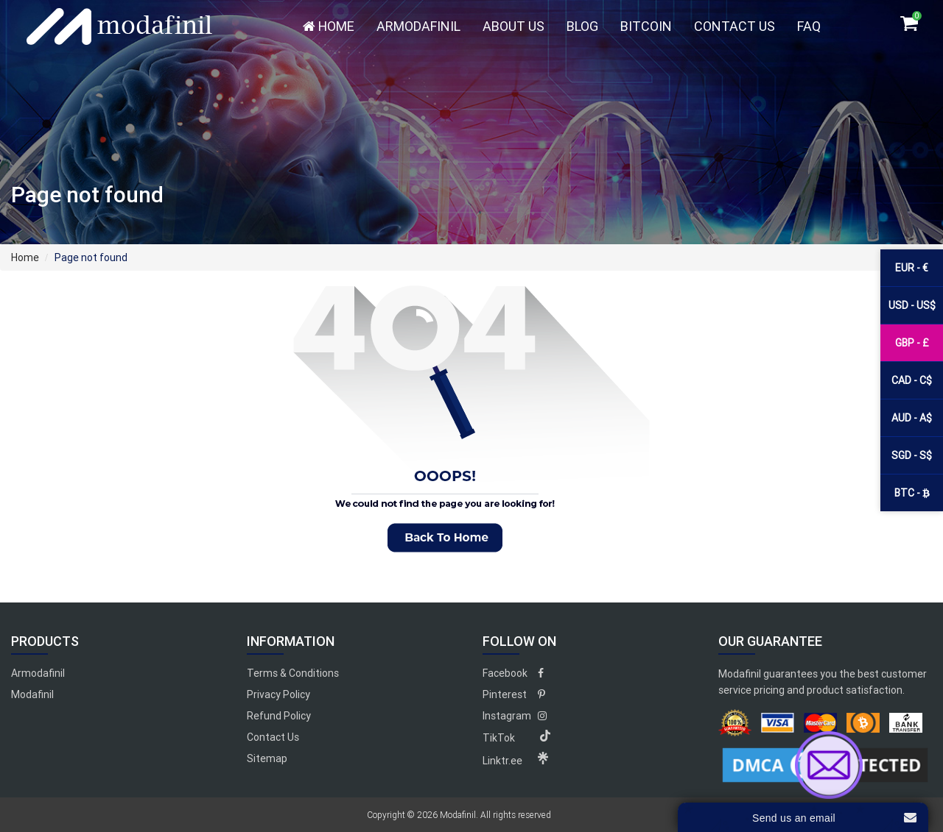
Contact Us (734, 26)
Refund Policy (279, 715)
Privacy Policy (278, 694)
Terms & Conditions (293, 673)
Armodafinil (418, 26)
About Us (513, 26)
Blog (582, 26)
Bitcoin (646, 26)
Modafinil (32, 694)
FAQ (809, 26)
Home (328, 26)
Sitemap (267, 758)
